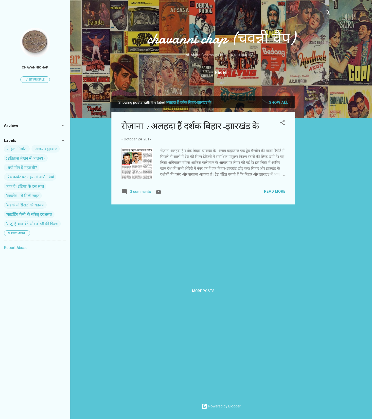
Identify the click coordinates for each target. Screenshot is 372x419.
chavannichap (35, 67)
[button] (282, 123)
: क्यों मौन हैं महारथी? (21, 167)
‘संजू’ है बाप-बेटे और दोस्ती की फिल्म (32, 223)
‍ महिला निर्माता (16, 149)
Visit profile (35, 79)
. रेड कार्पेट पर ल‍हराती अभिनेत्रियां (30, 177)
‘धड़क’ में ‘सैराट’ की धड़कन (25, 205)
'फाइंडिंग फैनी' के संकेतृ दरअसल (29, 214)
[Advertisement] (315, 170)
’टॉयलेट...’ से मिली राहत (22, 195)
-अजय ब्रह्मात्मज (45, 149)
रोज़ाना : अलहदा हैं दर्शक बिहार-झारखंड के (190, 126)
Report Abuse (16, 247)
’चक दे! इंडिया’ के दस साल (25, 186)
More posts (203, 291)
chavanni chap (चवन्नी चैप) (221, 38)
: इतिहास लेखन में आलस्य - (25, 158)
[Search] (328, 13)
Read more (274, 191)
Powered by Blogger (221, 406)
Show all (278, 102)
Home (221, 83)
